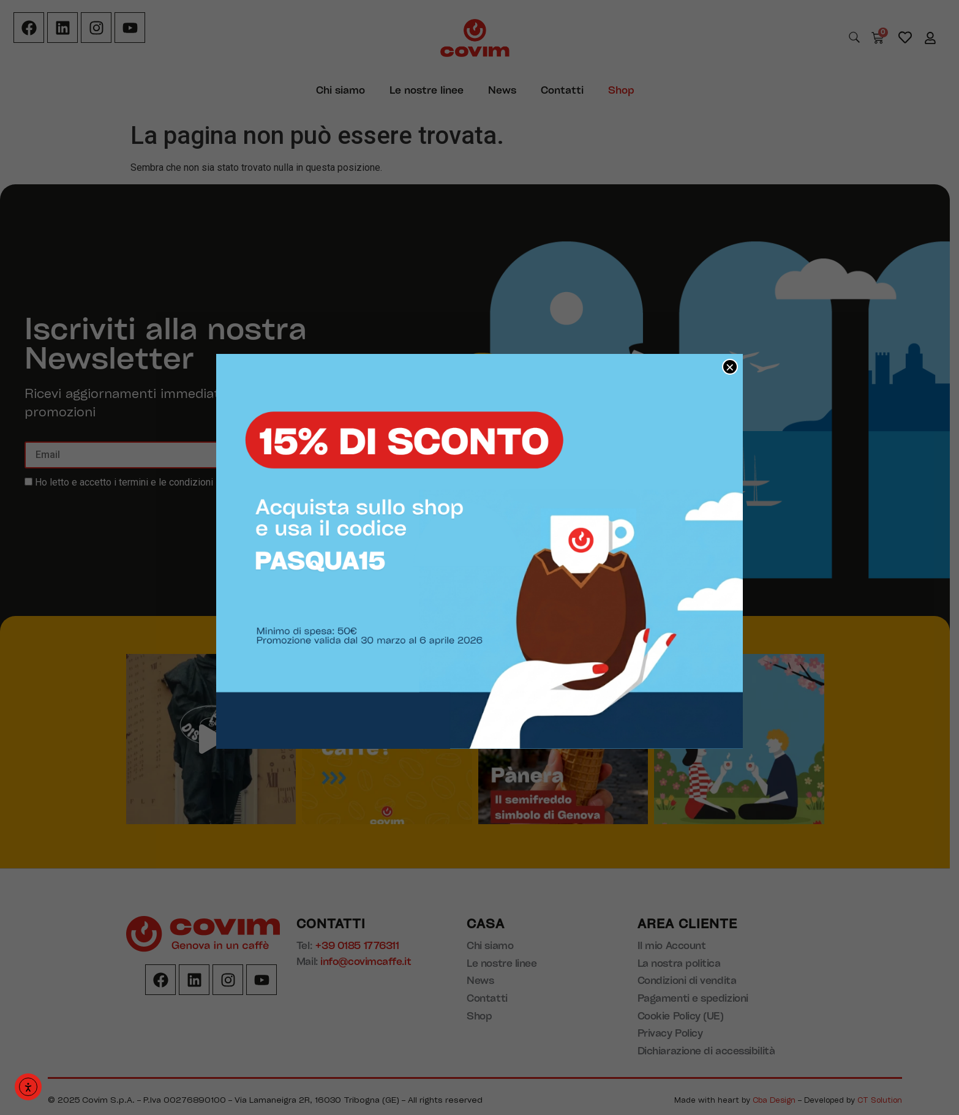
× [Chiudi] (730, 367)
